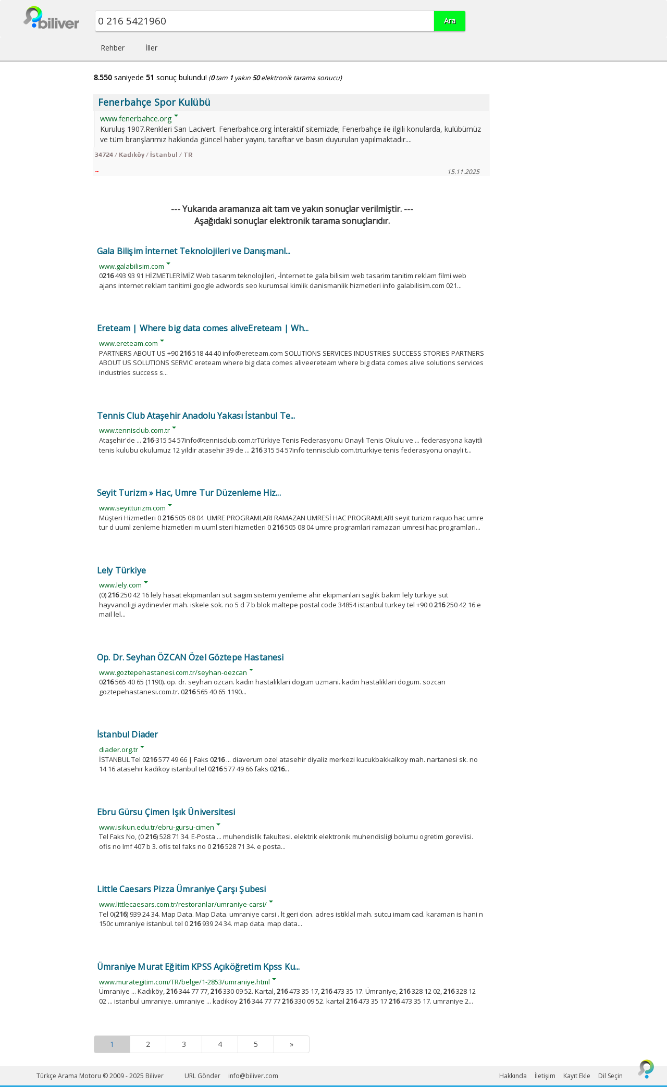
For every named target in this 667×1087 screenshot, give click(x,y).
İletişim (545, 1075)
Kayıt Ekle (576, 1075)
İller (151, 48)
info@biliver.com (253, 1075)
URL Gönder (202, 1075)
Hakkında (513, 1075)
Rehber (113, 48)
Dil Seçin (610, 1075)
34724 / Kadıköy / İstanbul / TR (143, 154)
